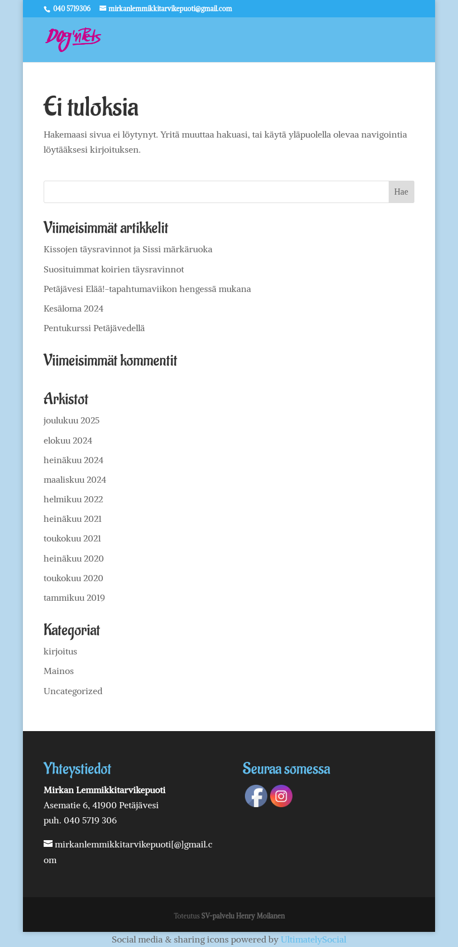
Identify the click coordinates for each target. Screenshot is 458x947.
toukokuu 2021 (72, 538)
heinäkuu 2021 (73, 518)
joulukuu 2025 (72, 420)
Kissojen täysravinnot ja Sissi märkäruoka (128, 249)
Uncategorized (73, 690)
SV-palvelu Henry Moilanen (243, 916)
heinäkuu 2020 (74, 558)
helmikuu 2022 (73, 499)
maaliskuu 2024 (75, 479)
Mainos (59, 670)
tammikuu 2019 (74, 597)
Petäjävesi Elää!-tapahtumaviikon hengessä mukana (147, 288)
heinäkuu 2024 (73, 459)
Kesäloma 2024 (73, 308)
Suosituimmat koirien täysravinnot (114, 269)
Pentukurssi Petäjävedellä (94, 327)
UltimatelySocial (313, 939)
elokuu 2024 (68, 440)
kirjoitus (60, 651)
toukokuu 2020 (73, 577)
